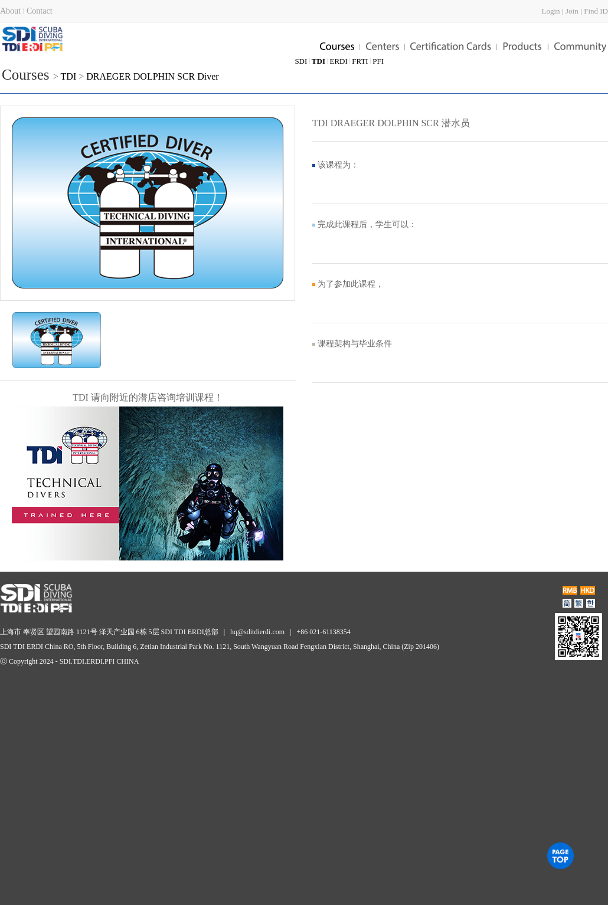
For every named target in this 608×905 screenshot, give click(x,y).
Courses (26, 75)
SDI (301, 61)
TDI (70, 76)
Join (571, 10)
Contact (40, 10)
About (10, 10)
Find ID (596, 10)
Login (550, 10)
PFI (378, 61)
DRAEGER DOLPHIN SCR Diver (152, 76)
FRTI (360, 61)
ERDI (338, 61)
